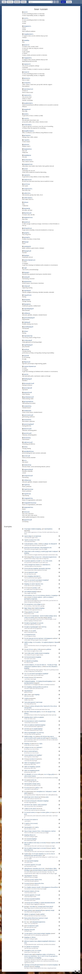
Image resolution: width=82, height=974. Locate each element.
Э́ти (25, 623)
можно (35, 597)
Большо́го (27, 966)
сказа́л (50, 560)
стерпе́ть (26, 140)
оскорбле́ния (41, 721)
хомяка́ (55, 791)
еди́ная (46, 642)
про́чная (36, 547)
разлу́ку (35, 587)
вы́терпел (30, 543)
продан (50, 711)
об (35, 891)
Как (25, 804)
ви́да (30, 536)
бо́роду (50, 617)
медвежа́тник (28, 164)
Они (25, 591)
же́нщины (37, 706)
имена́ (51, 906)
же (52, 664)
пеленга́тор (27, 465)
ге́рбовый (27, 322)
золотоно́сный (28, 415)
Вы (31, 804)
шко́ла (39, 642)
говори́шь (41, 853)
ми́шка (26, 202)
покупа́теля (54, 738)
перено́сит (31, 572)
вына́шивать (28, 160)
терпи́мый (27, 290)
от (51, 595)
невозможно (35, 616)
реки (47, 797)
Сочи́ (43, 868)
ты (38, 595)
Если (25, 568)
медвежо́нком (52, 557)
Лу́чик (55, 870)
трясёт (33, 653)
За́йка (54, 868)
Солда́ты (26, 698)
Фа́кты (26, 732)
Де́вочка (26, 941)
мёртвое (38, 584)
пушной (26, 355)
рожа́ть (26, 114)
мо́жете (28, 804)
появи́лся (33, 529)
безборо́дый (28, 379)
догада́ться (54, 956)
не (34, 536)
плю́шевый (35, 922)
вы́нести (26, 45)
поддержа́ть (28, 58)
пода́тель (27, 484)
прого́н (26, 374)
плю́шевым (46, 557)
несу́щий (27, 277)
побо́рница (27, 480)
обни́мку (36, 902)
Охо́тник (26, 657)
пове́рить (31, 664)
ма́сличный (27, 428)
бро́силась (52, 941)
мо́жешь (43, 595)
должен (28, 560)
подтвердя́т (33, 623)
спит (40, 557)
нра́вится (31, 842)
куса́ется (45, 687)
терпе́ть (35, 804)
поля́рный (55, 551)
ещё (32, 855)
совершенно (27, 666)
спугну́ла (29, 838)
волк (34, 634)
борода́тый (27, 251)
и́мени (45, 870)
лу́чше (55, 706)
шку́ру (44, 954)
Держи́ (26, 797)
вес (51, 547)
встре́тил (50, 964)
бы (27, 543)
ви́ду (31, 642)
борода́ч (26, 272)
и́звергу (26, 713)
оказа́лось (30, 595)
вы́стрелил (32, 657)
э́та (36, 642)
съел (30, 580)
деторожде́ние (28, 401)
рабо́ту (37, 787)
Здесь (26, 694)
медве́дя (35, 568)
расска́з (41, 623)
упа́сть (45, 597)
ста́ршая (56, 642)
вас (33, 780)
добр (52, 774)
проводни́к (27, 246)
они (38, 664)
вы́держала (27, 855)
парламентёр (28, 336)
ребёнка (48, 649)
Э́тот (25, 687)
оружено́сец (27, 281)
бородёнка (27, 304)
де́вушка (31, 957)
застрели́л (32, 899)
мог (48, 956)
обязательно (35, 918)
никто (43, 956)
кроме (39, 738)
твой (52, 831)
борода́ (26, 242)
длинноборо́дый (29, 318)
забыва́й (28, 774)
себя (39, 774)
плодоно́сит (36, 946)
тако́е (39, 804)
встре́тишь (30, 568)
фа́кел (47, 616)
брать (39, 666)
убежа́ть (48, 595)
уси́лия (29, 910)
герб (25, 268)
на (35, 551)
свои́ (37, 702)
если (34, 933)
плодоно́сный (28, 475)
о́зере (30, 831)
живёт (50, 551)
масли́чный (27, 433)
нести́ (25, 12)
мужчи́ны (29, 707)
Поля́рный (27, 681)
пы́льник (27, 512)
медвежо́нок (28, 149)
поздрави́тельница (30, 503)
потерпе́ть (27, 83)
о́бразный (27, 362)
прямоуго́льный (42, 681)
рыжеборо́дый (28, 327)
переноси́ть (27, 95)
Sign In (63, 2)
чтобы (35, 543)
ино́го (35, 738)
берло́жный (27, 213)
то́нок (38, 831)
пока (35, 797)
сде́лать (40, 597)
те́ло (42, 584)
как (32, 634)
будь (49, 774)
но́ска (25, 447)
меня (33, 812)
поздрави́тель (28, 498)
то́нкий (38, 887)
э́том (38, 617)
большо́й (53, 887)
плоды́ (40, 702)
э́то (34, 612)
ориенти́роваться (29, 260)
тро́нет (33, 584)
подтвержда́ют (34, 627)
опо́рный (27, 286)
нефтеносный (28, 442)
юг (33, 797)
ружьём (38, 766)
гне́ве (29, 653)
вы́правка (27, 299)
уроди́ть (26, 233)
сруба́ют (42, 914)
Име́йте (26, 642)
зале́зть (35, 717)
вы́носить (27, 78)
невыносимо (33, 711)
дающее (33, 914)
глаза (35, 941)
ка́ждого (27, 747)
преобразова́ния (28, 683)
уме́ (37, 612)
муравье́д (27, 208)
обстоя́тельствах (45, 736)
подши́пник (27, 295)
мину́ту (38, 551)
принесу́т (47, 910)
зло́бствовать (28, 198)
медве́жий (27, 109)
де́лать (31, 933)
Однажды (27, 964)
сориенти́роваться (30, 366)
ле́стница (29, 638)
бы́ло (28, 711)
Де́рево (26, 914)
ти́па (38, 540)
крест (40, 747)
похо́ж (27, 801)
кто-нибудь (45, 543)
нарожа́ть (27, 175)
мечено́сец (27, 438)
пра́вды (51, 616)
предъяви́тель (28, 507)
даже (26, 853)
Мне (25, 842)
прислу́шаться (28, 89)
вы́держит (29, 690)
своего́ (34, 808)
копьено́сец (27, 419)
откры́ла (31, 941)
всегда (37, 557)
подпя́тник (27, 494)
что (43, 560)
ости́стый (27, 456)
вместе (38, 576)
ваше (35, 848)
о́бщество (27, 844)
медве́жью (39, 954)
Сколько (26, 755)
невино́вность (46, 564)
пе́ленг (26, 331)
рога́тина (27, 184)
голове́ (38, 560)
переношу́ (38, 536)
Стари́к (26, 808)
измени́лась (33, 956)
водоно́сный (28, 392)
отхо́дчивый (28, 340)
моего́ (33, 580)
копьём (40, 653)
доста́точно (31, 547)
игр (39, 868)
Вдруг (25, 608)
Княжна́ (26, 954)
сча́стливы (32, 906)
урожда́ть (27, 237)
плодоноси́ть (28, 188)
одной (35, 855)
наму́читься (28, 179)
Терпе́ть (26, 540)
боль (51, 706)
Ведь (55, 664)
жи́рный (28, 661)
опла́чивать (28, 124)
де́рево (42, 717)
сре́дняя (50, 642)
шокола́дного (39, 580)
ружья (38, 762)
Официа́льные (28, 868)
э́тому (53, 711)
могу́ (32, 540)
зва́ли (25, 793)
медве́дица (27, 155)
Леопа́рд (26, 870)
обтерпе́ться (28, 228)
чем (25, 707)
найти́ (44, 738)
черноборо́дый (29, 308)
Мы (25, 751)
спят (40, 664)
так (49, 543)
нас (32, 747)
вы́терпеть (27, 135)
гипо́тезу (43, 627)
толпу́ (25, 617)
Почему (49, 664)
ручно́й (38, 687)
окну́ (25, 943)
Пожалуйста (27, 950)
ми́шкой (52, 902)
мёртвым (47, 568)
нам (51, 736)
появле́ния (37, 725)
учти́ (32, 950)
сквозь (55, 616)
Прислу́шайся (28, 783)
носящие (40, 906)
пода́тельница (28, 489)
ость (25, 460)
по (32, 728)
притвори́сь (42, 568)
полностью (27, 956)
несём (30, 751)
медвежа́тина (28, 217)
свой (38, 747)
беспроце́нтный (29, 383)
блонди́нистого (41, 791)
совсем (34, 687)
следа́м (35, 728)
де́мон (48, 812)
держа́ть (33, 560)
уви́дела (39, 941)
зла (35, 780)
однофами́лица (29, 451)
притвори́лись (49, 529)
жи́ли (34, 576)
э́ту (37, 732)
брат (33, 557)
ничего (31, 738)
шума (35, 572)
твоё (35, 842)
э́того (35, 540)
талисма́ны (35, 868)
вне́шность (52, 954)
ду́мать (39, 711)
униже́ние (43, 804)
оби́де (39, 604)
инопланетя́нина (37, 870)
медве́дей (45, 941)
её (48, 954)
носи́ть (26, 18)
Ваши (25, 910)
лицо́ (38, 842)
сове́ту (38, 783)
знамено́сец (27, 406)
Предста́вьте (28, 551)
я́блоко (31, 835)
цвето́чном (40, 964)
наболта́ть (27, 193)
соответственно (31, 776)
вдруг (29, 529)
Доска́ (25, 547)
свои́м (36, 653)
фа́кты (28, 623)
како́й (43, 551)
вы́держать (27, 26)
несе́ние (26, 349)
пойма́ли (29, 591)
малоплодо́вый (29, 424)
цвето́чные (46, 906)
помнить (32, 891)
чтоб (45, 638)
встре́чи (39, 855)
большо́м (34, 964)
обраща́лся (54, 543)
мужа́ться (27, 222)
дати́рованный (29, 397)
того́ (28, 762)
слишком (34, 831)
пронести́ (42, 616)
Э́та (25, 638)
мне (37, 853)
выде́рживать (28, 103)
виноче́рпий (28, 388)
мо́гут (41, 706)
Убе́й (25, 762)
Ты (25, 543)
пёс (46, 711)
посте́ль (49, 666)
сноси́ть (26, 118)
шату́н (26, 169)
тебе (47, 560)
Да (25, 906)
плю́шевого (54, 666)
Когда (25, 529)
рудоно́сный (28, 520)
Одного (26, 536)
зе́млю (50, 597)
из (30, 747)
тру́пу (40, 743)
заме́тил (32, 725)
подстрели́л (30, 861)
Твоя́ (25, 702)
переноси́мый (28, 469)
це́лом (32, 706)
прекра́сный (39, 910)
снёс (31, 808)
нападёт (43, 933)
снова (30, 954)
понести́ (26, 72)
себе (33, 551)
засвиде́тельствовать (34, 564)
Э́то (25, 604)
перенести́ (27, 64)
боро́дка (26, 255)
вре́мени (31, 755)
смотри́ (28, 812)
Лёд (25, 690)
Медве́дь (26, 584)
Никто (26, 725)
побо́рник (27, 313)
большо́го (34, 801)
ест (35, 835)
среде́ (46, 551)
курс (29, 797)
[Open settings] (79, 971)
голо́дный (28, 634)
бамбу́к (29, 887)
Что (25, 580)
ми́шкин (26, 144)
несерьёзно (29, 604)
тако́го (36, 721)
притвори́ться (28, 599)
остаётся (26, 738)
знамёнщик (27, 410)
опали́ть (32, 617)
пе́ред (29, 608)
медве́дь (26, 40)
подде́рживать (28, 34)
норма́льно (34, 666)
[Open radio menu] (75, 971)
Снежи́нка (50, 870)
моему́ (34, 783)
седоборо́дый (28, 345)
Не (25, 664)
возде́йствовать (29, 131)
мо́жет (31, 717)
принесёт (33, 702)
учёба (28, 702)
